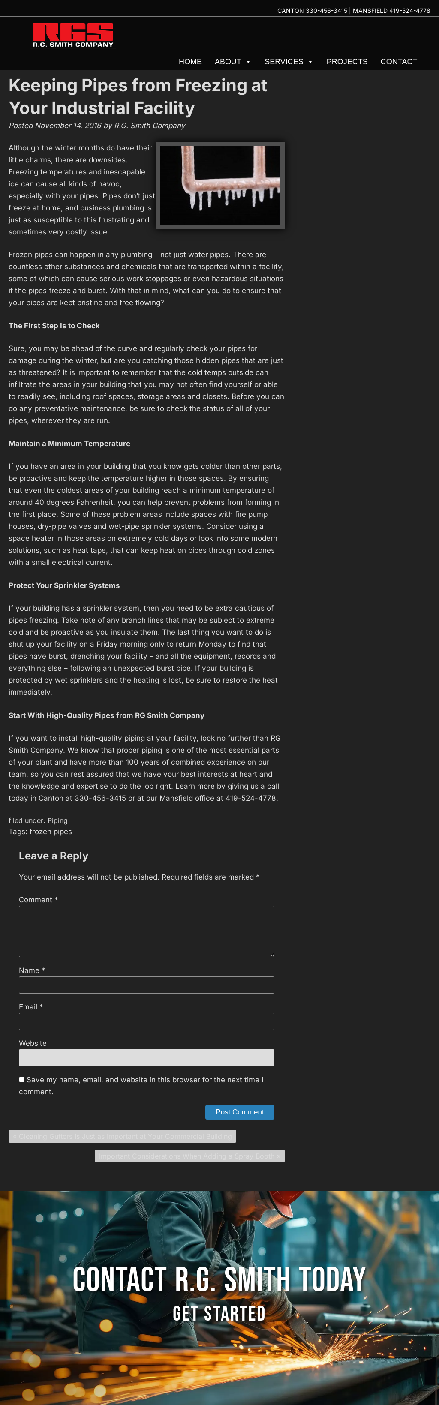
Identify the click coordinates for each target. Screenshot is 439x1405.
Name (32, 970)
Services (289, 61)
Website (33, 1043)
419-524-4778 (409, 10)
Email (31, 1007)
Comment (38, 899)
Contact (399, 61)
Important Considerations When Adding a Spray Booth (186, 1156)
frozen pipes (51, 831)
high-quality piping (113, 738)
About (233, 61)
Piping (58, 820)
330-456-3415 (326, 10)
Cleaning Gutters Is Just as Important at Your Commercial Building (125, 1136)
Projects (347, 61)
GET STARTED (219, 1314)
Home (190, 61)
